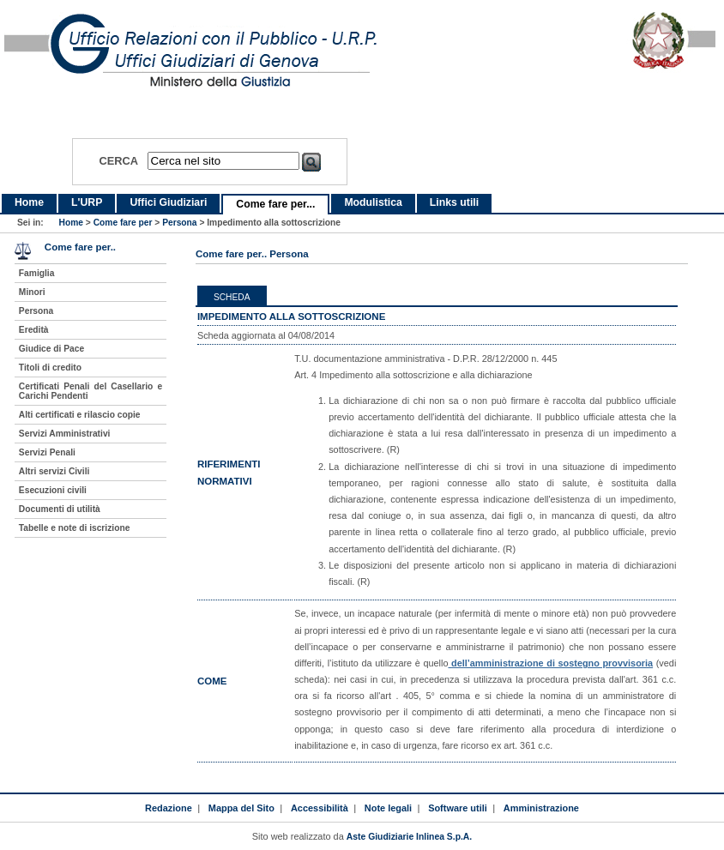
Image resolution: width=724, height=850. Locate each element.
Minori (32, 292)
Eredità (34, 330)
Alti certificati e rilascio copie (80, 414)
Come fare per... (275, 204)
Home (29, 202)
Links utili (454, 202)
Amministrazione (541, 808)
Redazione (168, 808)
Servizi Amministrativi (65, 433)
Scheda (232, 297)
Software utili (457, 808)
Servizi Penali (47, 452)
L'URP (86, 202)
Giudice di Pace (51, 348)
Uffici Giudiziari (168, 202)
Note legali (388, 808)
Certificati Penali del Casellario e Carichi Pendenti (90, 391)
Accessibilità (319, 808)
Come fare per (123, 222)
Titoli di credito (50, 367)
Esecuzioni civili (53, 490)
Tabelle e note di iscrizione (74, 528)
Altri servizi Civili (54, 471)
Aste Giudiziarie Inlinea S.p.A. (409, 836)
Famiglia (37, 273)
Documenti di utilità (59, 509)
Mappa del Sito (241, 808)
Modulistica (372, 202)
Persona (179, 222)
